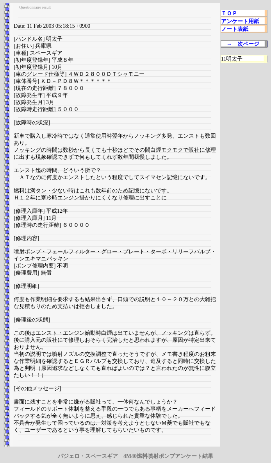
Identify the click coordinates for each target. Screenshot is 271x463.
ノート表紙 (234, 29)
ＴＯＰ (229, 13)
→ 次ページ (242, 44)
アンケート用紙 (240, 21)
